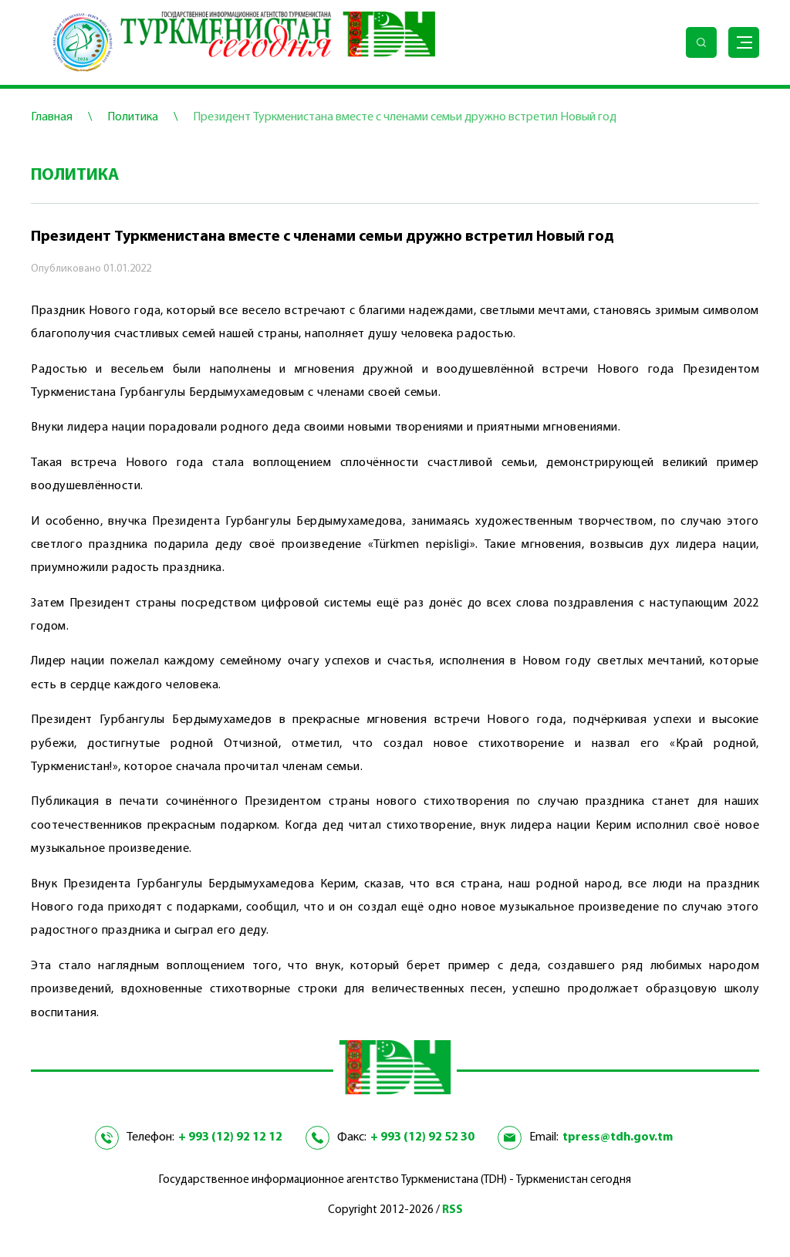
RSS (452, 1210)
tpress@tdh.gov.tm (617, 1137)
